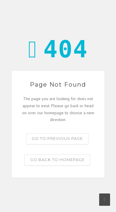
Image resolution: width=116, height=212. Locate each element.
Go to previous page (57, 138)
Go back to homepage (57, 160)
